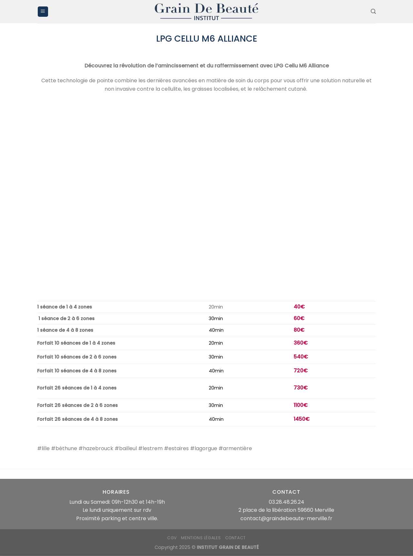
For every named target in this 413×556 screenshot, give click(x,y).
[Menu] (43, 11)
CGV (172, 538)
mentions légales (201, 538)
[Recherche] (373, 11)
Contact (235, 538)
